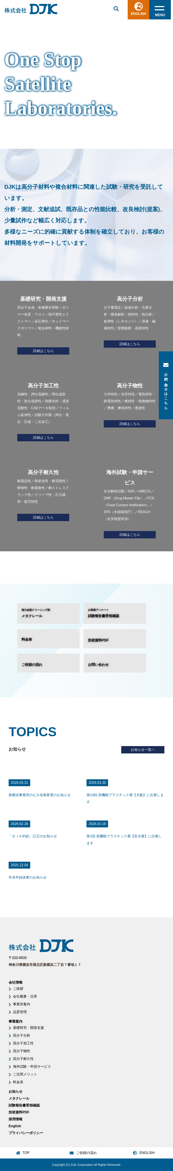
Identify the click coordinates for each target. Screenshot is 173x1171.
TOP (26, 1153)
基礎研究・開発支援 (28, 1028)
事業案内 (15, 1021)
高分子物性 (21, 1051)
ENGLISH (138, 9)
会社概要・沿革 (25, 996)
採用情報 (15, 1119)
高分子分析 (21, 1035)
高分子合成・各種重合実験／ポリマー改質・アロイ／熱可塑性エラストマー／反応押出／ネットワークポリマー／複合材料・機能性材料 (43, 324)
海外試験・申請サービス (32, 1066)
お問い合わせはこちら (165, 385)
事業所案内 (21, 1004)
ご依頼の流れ (32, 664)
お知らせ (15, 1091)
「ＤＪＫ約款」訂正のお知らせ (33, 836)
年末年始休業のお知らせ (28, 877)
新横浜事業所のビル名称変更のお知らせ (40, 795)
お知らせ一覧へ (143, 749)
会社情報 (15, 982)
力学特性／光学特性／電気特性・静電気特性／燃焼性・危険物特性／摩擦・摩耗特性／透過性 (130, 404)
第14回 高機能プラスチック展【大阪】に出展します (125, 798)
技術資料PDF (98, 640)
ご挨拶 (18, 988)
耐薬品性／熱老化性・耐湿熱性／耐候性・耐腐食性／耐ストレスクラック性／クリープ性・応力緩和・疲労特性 (43, 494)
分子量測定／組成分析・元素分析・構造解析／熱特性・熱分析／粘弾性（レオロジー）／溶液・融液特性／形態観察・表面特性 (130, 321)
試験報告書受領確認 (115, 612)
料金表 (27, 639)
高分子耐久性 (23, 1059)
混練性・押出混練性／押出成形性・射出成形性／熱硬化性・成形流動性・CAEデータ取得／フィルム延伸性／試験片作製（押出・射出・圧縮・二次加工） (43, 410)
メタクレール (48, 612)
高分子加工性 (23, 1043)
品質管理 (20, 1012)
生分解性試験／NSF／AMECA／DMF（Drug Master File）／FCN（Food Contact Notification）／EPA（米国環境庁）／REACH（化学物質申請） (130, 502)
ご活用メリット (25, 1074)
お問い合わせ (98, 664)
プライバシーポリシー (26, 1133)
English (15, 1126)
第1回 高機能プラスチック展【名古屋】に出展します (124, 839)
